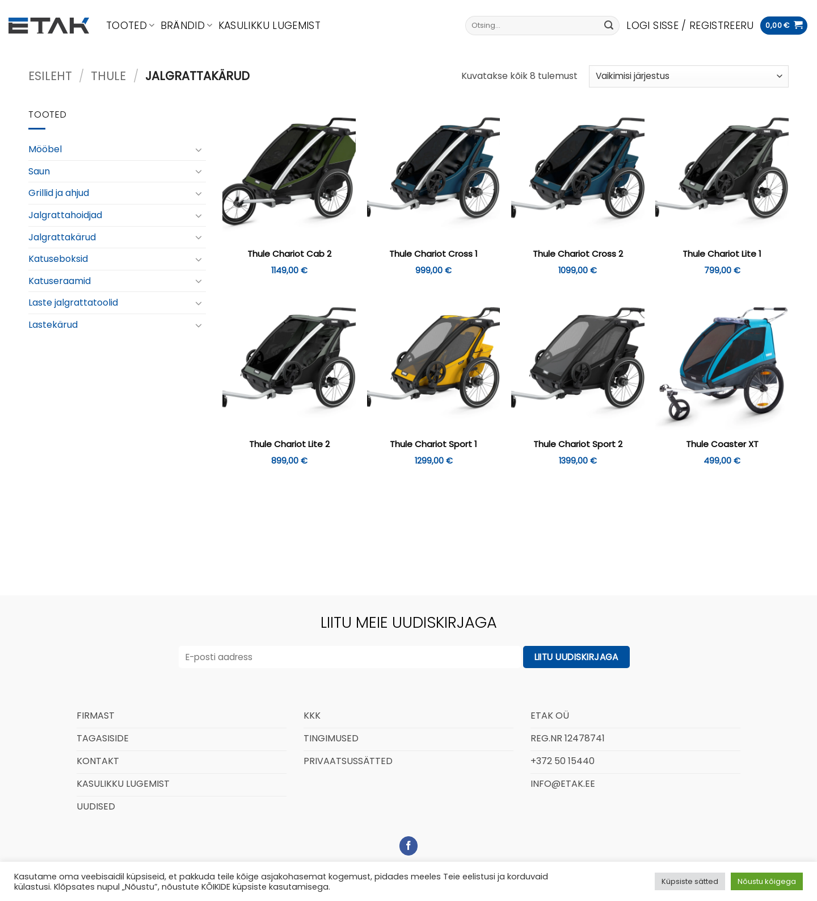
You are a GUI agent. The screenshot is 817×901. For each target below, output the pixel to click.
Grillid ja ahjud (58, 192)
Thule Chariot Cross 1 (433, 254)
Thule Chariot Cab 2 (289, 254)
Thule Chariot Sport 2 (577, 444)
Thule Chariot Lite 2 (289, 444)
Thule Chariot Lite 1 (722, 254)
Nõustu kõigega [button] (767, 881)
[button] (689, 25)
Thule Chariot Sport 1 (433, 444)
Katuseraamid (59, 280)
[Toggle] (199, 149)
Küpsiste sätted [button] (690, 881)
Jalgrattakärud (62, 236)
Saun (39, 171)
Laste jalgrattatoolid (73, 302)
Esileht (50, 76)
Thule (108, 76)
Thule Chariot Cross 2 (578, 254)
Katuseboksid (58, 258)
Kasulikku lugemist (269, 25)
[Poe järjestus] (689, 76)
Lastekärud (53, 324)
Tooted (130, 25)
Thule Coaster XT (722, 444)
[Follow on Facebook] (408, 846)
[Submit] (608, 25)
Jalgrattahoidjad (65, 215)
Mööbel (45, 149)
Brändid (187, 25)
